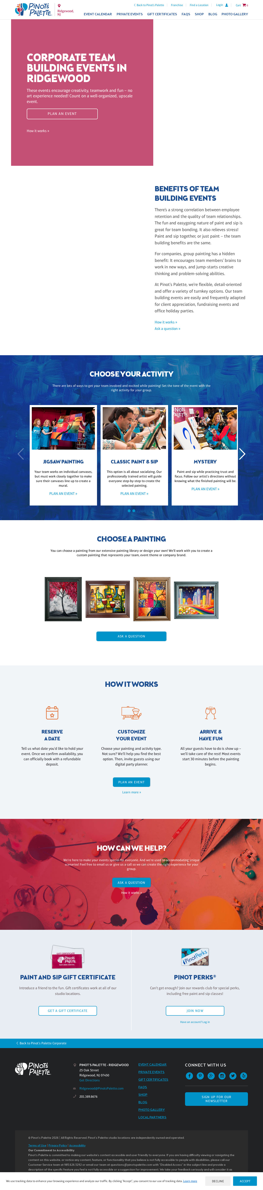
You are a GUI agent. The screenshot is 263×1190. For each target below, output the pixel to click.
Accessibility (77, 1146)
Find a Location (199, 5)
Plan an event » (60, 493)
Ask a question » (167, 329)
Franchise (177, 5)
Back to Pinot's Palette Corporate (43, 1043)
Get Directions (89, 1080)
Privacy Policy (58, 1146)
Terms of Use (37, 1146)
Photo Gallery (235, 14)
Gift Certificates (162, 14)
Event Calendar (98, 14)
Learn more (190, 1181)
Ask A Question (132, 636)
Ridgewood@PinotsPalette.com (101, 1088)
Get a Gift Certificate (68, 1011)
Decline (218, 1181)
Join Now (195, 1011)
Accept (245, 1181)
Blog (212, 14)
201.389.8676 (88, 1097)
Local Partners (152, 1117)
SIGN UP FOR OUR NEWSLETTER (216, 1099)
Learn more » (131, 792)
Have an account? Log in (195, 1022)
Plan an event (62, 114)
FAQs (186, 14)
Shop (199, 14)
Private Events (130, 14)
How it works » (38, 131)
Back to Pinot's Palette (150, 5)
